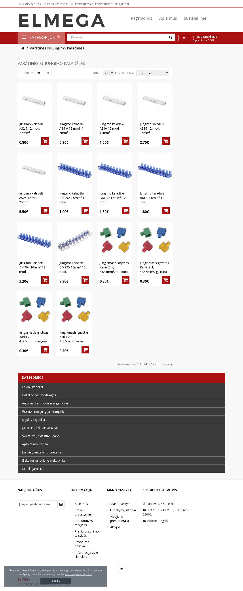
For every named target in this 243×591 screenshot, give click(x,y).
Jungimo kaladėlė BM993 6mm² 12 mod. (152, 197)
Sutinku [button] (56, 581)
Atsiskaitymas (81, 4)
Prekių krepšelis (55, 4)
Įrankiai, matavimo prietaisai (42, 452)
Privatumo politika (82, 544)
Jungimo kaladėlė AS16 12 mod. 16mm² (152, 128)
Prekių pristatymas (83, 512)
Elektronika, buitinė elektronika (44, 460)
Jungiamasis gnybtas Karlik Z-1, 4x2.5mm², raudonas (114, 267)
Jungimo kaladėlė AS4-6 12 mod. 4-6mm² (71, 128)
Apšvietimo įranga (35, 444)
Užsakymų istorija (123, 510)
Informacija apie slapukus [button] (78, 574)
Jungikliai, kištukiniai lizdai (40, 428)
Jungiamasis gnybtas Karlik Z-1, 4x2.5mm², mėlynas (33, 336)
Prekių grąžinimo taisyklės (87, 533)
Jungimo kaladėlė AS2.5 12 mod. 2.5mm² (31, 128)
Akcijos (115, 527)
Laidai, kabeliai (32, 387)
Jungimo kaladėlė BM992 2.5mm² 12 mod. (72, 197)
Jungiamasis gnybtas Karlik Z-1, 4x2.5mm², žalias (74, 336)
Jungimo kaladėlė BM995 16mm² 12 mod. (72, 267)
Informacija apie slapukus (86, 554)
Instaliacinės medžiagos (39, 395)
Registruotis (103, 4)
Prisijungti (122, 4)
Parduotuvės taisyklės (84, 523)
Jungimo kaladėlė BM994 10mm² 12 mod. (32, 267)
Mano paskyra (30, 4)
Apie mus (81, 504)
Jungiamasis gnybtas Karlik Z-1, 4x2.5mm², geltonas (154, 267)
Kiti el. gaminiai (32, 468)
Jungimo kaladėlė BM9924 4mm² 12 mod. (113, 197)
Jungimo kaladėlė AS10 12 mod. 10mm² (112, 128)
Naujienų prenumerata (119, 518)
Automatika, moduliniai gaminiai (45, 403)
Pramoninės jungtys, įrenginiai (43, 411)
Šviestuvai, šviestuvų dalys (41, 436)
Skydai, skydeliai (33, 419)
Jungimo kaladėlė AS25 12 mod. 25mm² (31, 197)
